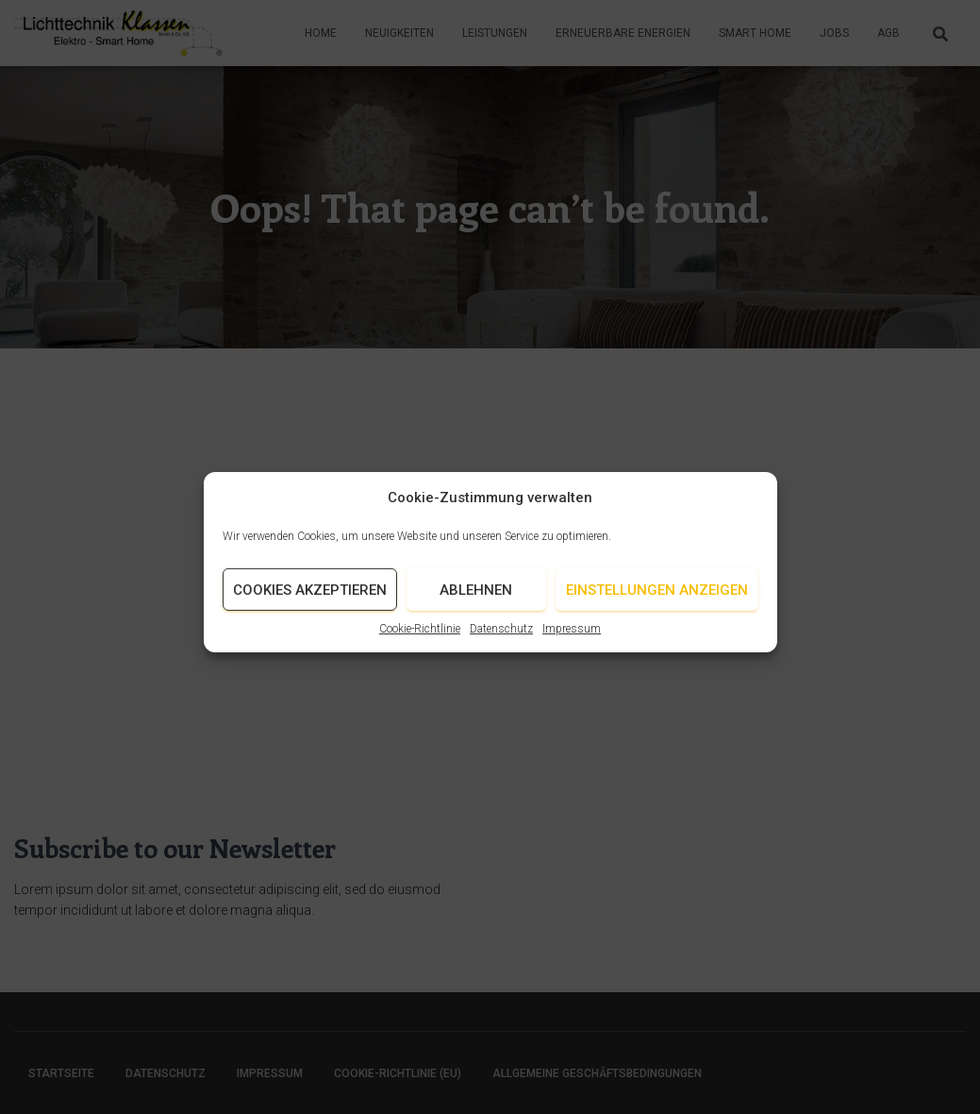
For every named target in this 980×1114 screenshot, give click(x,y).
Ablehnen (476, 600)
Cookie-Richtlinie (419, 639)
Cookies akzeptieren (310, 600)
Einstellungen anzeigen (657, 600)
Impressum (571, 639)
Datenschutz (501, 639)
